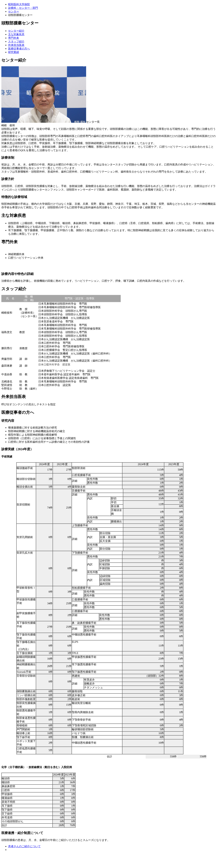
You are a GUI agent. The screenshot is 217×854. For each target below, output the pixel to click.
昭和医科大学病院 (19, 4)
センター (13, 11)
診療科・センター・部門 (23, 7)
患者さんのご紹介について (24, 846)
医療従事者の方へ (19, 48)
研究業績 (13, 52)
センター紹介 (16, 30)
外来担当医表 (16, 45)
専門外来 (13, 37)
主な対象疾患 (16, 34)
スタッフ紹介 (16, 41)
